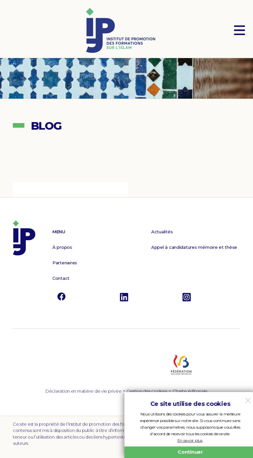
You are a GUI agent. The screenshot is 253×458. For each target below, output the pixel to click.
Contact (61, 278)
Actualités (162, 231)
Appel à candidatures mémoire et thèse (194, 247)
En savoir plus (188, 440)
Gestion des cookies (146, 391)
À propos (62, 247)
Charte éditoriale (190, 391)
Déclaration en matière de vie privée (83, 391)
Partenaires (64, 262)
